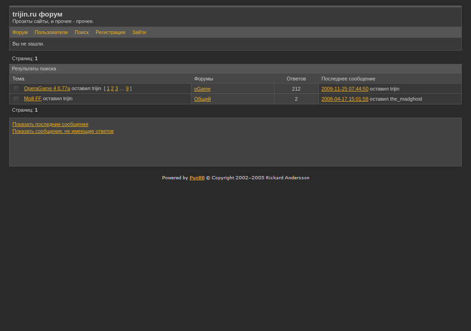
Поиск (81, 32)
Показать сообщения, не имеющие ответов (63, 131)
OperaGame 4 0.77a (47, 88)
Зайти (139, 32)
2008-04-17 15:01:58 (345, 99)
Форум (20, 32)
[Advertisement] (351, 150)
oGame (202, 88)
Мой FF (32, 98)
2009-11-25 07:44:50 (345, 88)
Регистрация (110, 32)
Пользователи (51, 32)
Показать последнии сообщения (50, 124)
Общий (202, 99)
